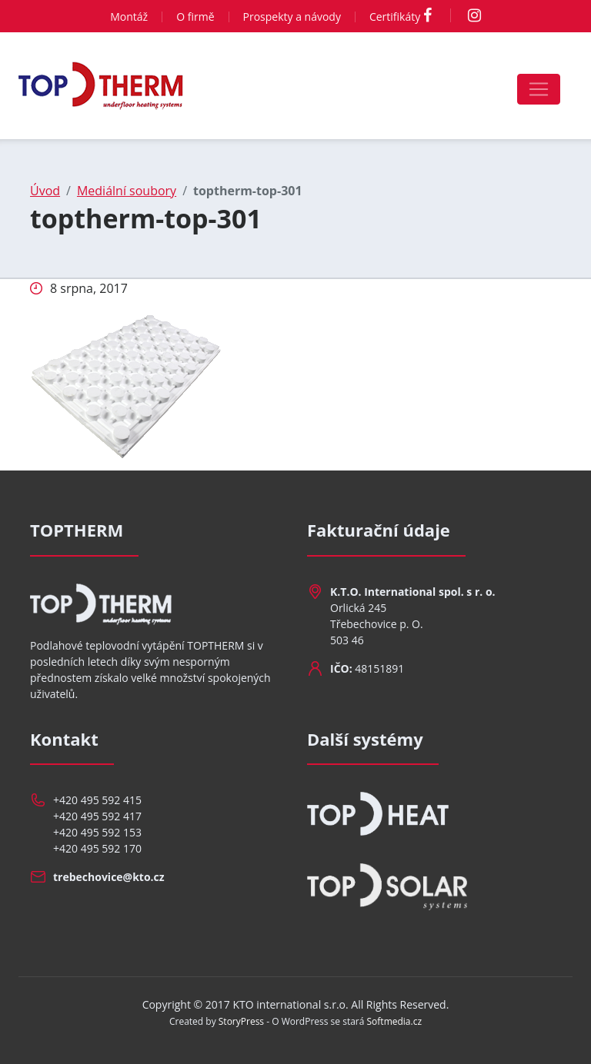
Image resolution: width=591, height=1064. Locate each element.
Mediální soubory (126, 190)
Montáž (129, 16)
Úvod (45, 190)
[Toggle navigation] (538, 89)
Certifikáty (394, 16)
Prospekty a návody (292, 16)
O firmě (195, 16)
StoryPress (241, 1021)
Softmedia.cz (394, 1021)
